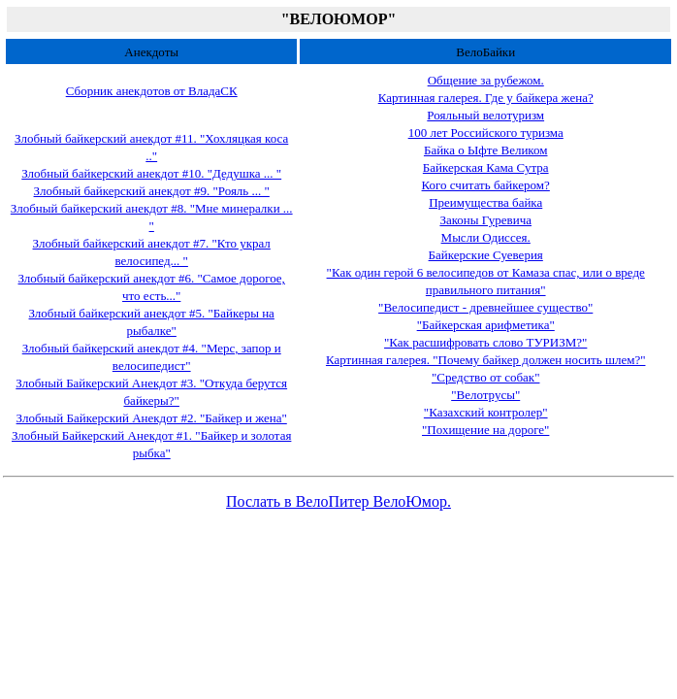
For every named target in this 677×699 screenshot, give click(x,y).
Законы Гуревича (485, 220)
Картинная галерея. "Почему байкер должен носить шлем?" (486, 359)
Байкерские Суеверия (486, 255)
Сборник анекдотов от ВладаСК (152, 90)
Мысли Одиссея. (486, 237)
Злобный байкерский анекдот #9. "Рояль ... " (152, 190)
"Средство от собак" (485, 377)
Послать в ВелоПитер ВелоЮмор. (338, 501)
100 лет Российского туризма (486, 132)
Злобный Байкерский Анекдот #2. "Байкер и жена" (151, 418)
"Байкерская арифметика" (486, 324)
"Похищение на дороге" (485, 429)
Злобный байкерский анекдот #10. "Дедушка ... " (151, 173)
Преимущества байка (485, 202)
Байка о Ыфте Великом (486, 150)
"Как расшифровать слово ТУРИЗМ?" (485, 342)
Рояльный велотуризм (485, 115)
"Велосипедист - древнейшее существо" (485, 307)
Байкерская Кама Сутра (486, 167)
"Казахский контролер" (486, 412)
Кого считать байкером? (486, 185)
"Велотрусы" (485, 394)
